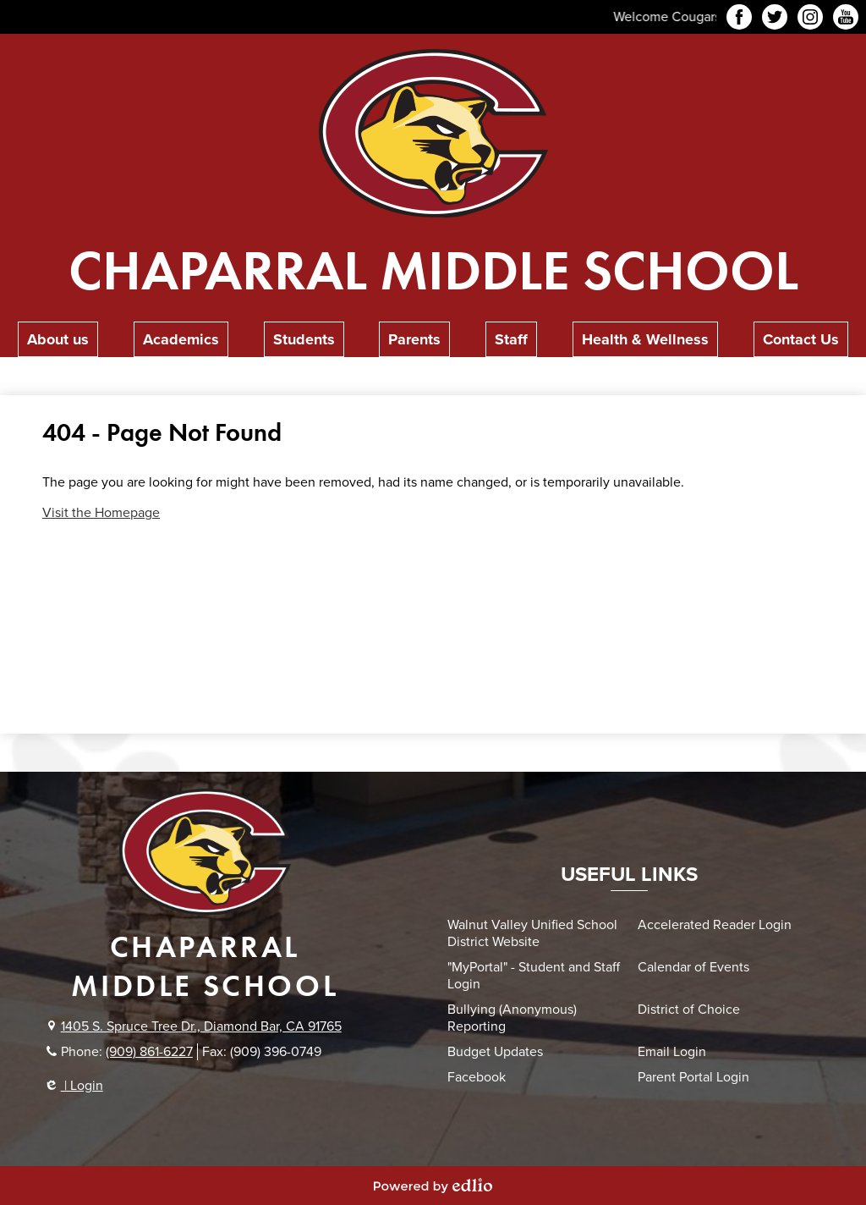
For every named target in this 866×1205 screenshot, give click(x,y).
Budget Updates (495, 1051)
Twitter (774, 19)
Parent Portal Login (693, 1077)
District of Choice (689, 1009)
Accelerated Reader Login (715, 924)
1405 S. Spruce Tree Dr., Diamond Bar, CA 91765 (201, 1026)
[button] (58, 339)
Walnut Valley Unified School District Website (532, 933)
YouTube (845, 19)
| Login (75, 1085)
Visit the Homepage (101, 512)
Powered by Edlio (433, 1185)
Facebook (739, 19)
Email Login (672, 1051)
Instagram (810, 19)
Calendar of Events (693, 967)
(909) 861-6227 (149, 1051)
